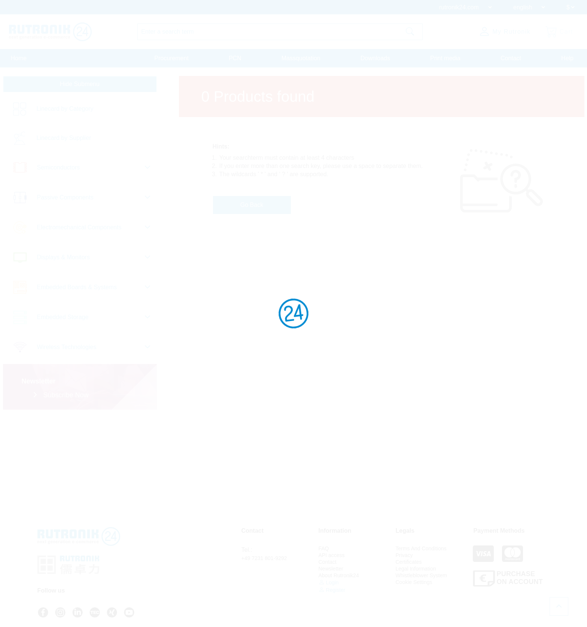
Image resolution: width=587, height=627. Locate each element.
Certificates (409, 562)
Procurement (171, 58)
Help (567, 58)
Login (329, 582)
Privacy (404, 555)
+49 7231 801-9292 (264, 558)
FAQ (324, 548)
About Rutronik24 (339, 575)
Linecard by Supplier (64, 138)
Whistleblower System (421, 575)
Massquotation (301, 58)
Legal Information (416, 569)
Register (332, 590)
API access (332, 555)
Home (19, 58)
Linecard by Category (65, 108)
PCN (235, 58)
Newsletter (331, 569)
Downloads (375, 58)
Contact (511, 58)
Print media (445, 58)
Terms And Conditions (421, 548)
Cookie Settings (414, 582)
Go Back (251, 205)
